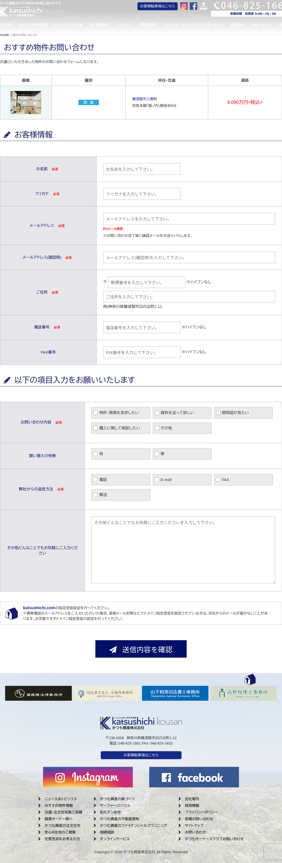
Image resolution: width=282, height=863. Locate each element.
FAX (225, 479)
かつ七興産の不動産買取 (116, 819)
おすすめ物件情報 (34, 26)
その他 (166, 428)
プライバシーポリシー (198, 812)
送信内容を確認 (140, 649)
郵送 (103, 495)
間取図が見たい (235, 412)
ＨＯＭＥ (6, 26)
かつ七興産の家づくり (114, 799)
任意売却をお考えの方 (59, 839)
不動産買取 (157, 26)
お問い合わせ (192, 832)
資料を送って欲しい (177, 412)
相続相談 (104, 832)
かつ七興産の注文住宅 (59, 826)
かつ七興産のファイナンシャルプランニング (130, 826)
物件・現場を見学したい (119, 412)
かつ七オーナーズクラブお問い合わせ (203, 26)
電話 (103, 479)
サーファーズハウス (112, 806)
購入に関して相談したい (119, 428)
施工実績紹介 (104, 26)
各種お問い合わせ (195, 819)
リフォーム (131, 26)
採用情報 (188, 806)
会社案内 (248, 26)
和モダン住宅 (107, 812)
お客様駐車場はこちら (172, 8)
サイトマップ (191, 826)
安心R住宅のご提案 (57, 832)
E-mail (166, 479)
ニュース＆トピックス (57, 799)
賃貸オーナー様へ (55, 819)
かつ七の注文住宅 (71, 26)
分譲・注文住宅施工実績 (60, 812)
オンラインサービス (112, 839)
